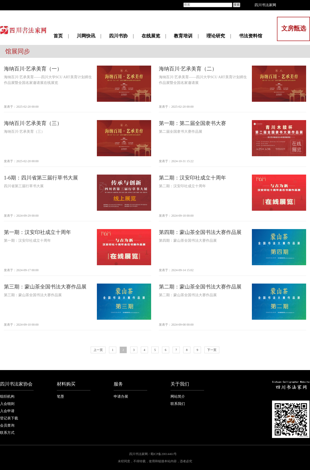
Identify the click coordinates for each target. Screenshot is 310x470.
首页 (58, 35)
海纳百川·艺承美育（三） (33, 123)
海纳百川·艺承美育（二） (188, 69)
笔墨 (60, 396)
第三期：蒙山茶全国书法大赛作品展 (45, 286)
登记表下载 (9, 418)
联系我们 (178, 404)
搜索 (237, 4)
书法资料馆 (250, 35)
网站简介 (178, 396)
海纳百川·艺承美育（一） (33, 69)
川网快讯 (86, 35)
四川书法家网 (265, 5)
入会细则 (7, 404)
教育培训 (183, 35)
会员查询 (7, 425)
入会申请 (7, 411)
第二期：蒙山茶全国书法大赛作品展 (200, 286)
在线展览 (151, 35)
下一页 (211, 350)
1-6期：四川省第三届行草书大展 (41, 178)
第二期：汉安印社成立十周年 (192, 178)
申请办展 (121, 396)
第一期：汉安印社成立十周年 (37, 232)
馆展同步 (17, 51)
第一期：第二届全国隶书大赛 (192, 123)
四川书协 (118, 35)
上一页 (98, 350)
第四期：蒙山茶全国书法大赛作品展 (200, 232)
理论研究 (215, 35)
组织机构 (7, 396)
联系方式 (7, 433)
